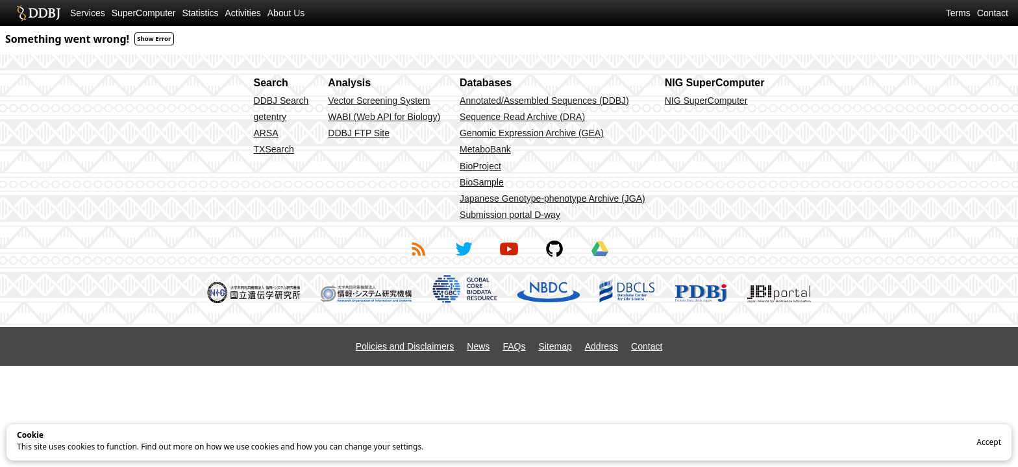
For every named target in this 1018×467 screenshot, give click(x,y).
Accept (988, 442)
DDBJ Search (281, 100)
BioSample (482, 182)
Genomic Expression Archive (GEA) (532, 133)
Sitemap (554, 346)
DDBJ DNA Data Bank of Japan (38, 13)
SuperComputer (144, 13)
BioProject (480, 166)
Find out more (166, 446)
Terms (958, 13)
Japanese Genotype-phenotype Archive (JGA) (552, 198)
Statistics (200, 13)
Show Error (154, 38)
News (478, 346)
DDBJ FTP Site (359, 133)
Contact (992, 13)
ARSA (266, 133)
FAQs (514, 346)
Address (601, 346)
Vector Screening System (379, 100)
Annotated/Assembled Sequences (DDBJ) (544, 100)
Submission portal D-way (510, 215)
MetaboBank (485, 149)
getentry (270, 117)
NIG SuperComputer (706, 100)
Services (87, 13)
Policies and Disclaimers (405, 346)
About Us (286, 13)
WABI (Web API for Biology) (384, 117)
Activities (243, 13)
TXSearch (274, 149)
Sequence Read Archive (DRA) (522, 117)
